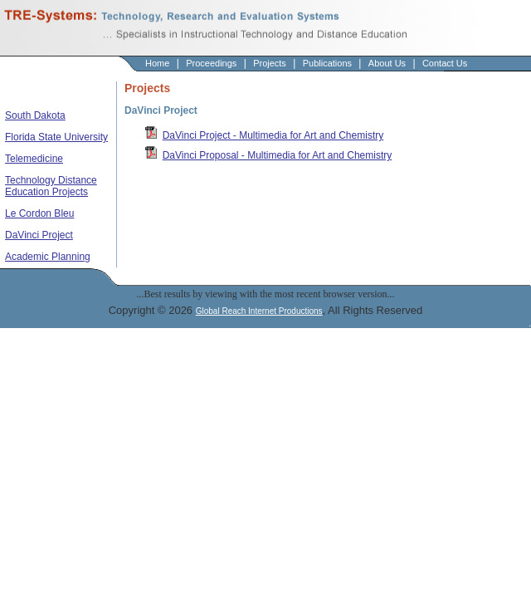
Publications (327, 63)
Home (157, 63)
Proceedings (211, 63)
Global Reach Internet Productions (259, 311)
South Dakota (35, 115)
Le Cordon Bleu (39, 213)
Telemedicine (34, 158)
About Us (387, 63)
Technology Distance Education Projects (51, 186)
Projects (269, 63)
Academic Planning (47, 256)
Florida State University (56, 137)
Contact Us (444, 63)
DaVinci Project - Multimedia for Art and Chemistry (273, 135)
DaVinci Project (39, 235)
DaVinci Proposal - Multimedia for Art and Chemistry (277, 155)
